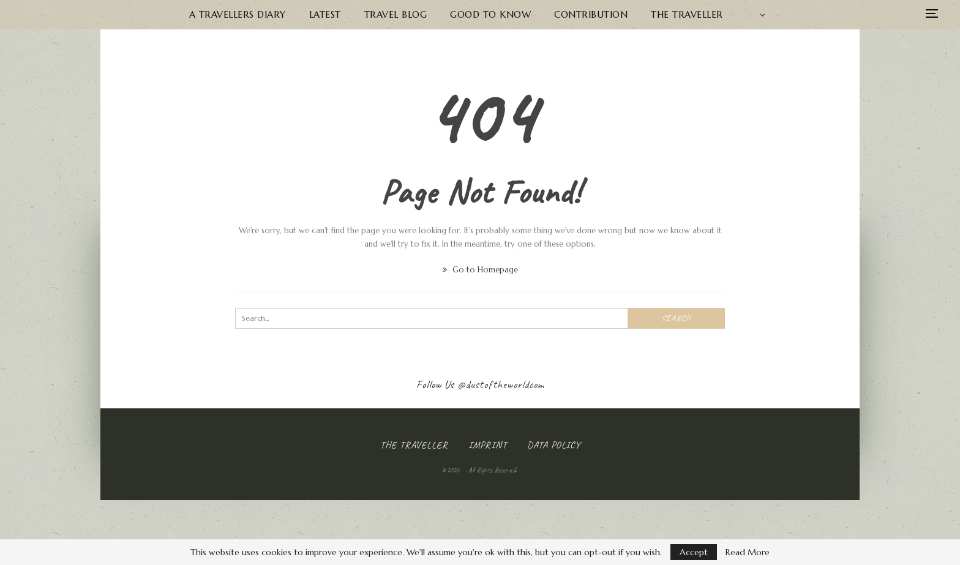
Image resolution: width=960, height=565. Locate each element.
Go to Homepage (480, 269)
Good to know (490, 14)
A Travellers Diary (237, 14)
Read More (748, 552)
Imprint (487, 445)
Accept (694, 552)
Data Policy (553, 445)
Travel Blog (395, 14)
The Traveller (687, 14)
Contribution (591, 14)
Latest (325, 14)
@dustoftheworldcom (500, 384)
